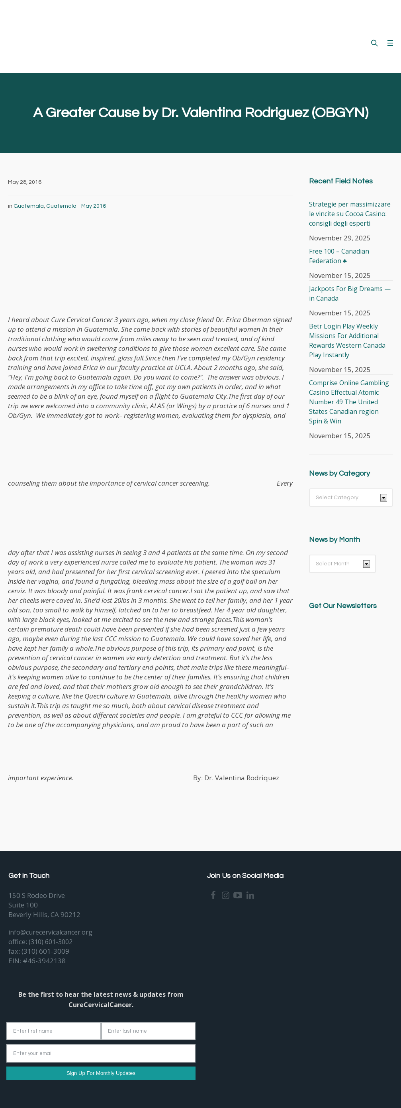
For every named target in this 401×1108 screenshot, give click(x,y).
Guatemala (29, 206)
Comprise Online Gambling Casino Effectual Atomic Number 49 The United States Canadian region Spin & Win (349, 401)
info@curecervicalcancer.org (50, 932)
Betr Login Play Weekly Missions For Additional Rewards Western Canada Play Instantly (347, 340)
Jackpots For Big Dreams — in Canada (350, 293)
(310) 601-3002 (50, 941)
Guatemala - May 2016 (76, 206)
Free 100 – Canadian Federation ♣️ (339, 256)
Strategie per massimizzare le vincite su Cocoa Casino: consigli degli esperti (350, 214)
